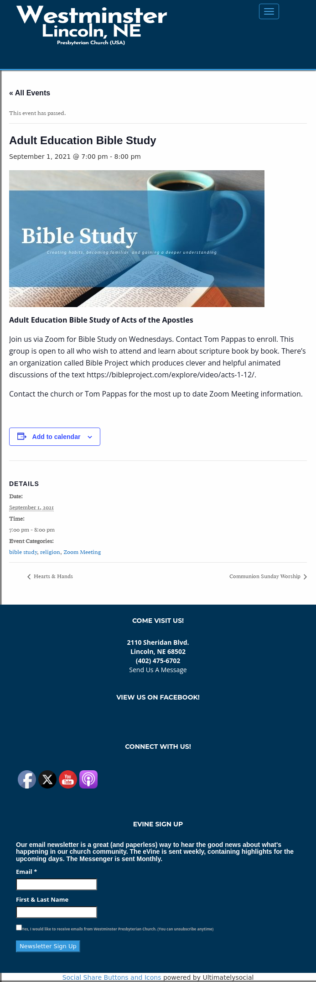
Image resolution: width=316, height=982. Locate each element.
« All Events (29, 93)
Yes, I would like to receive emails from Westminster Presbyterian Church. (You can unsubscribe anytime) (117, 928)
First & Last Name (42, 899)
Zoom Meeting (82, 552)
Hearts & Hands (52, 576)
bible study (23, 552)
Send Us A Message (157, 669)
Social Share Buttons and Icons (111, 977)
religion (50, 552)
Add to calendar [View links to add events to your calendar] (56, 436)
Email (26, 871)
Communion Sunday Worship (265, 576)
